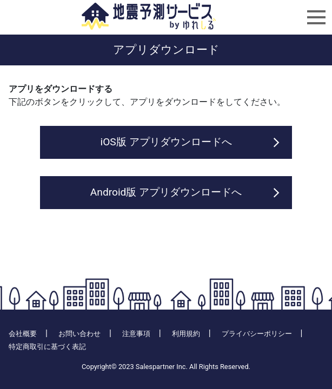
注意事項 (136, 334)
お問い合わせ (79, 334)
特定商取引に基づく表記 (47, 347)
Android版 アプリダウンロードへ (166, 192)
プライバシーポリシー (257, 334)
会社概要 (23, 334)
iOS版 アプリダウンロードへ (165, 142)
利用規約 (186, 334)
